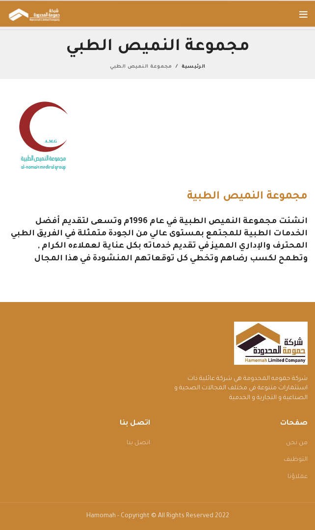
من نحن (297, 443)
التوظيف (296, 459)
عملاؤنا (298, 477)
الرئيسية (193, 67)
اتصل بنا (138, 443)
